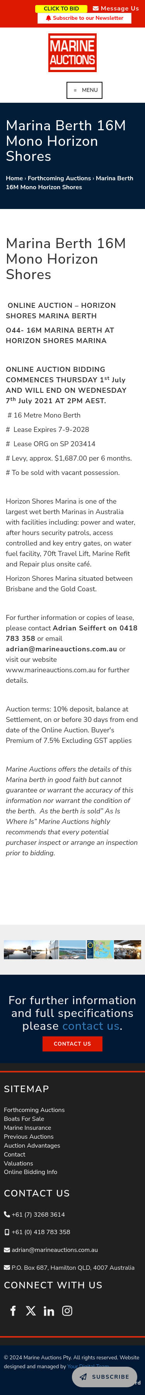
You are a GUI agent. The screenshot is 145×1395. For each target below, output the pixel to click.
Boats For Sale (24, 1119)
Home (14, 178)
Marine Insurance (27, 1128)
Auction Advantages (32, 1145)
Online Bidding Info (30, 1172)
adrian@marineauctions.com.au (55, 1250)
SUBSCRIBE (89, 1371)
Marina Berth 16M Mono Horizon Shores (69, 183)
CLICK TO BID (73, 8)
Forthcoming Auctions (59, 178)
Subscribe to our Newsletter (84, 18)
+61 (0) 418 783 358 (41, 1232)
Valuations (18, 1163)
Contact (14, 1154)
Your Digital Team (88, 1366)
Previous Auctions (29, 1137)
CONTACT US (72, 1040)
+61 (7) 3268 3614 (38, 1214)
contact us (90, 1026)
